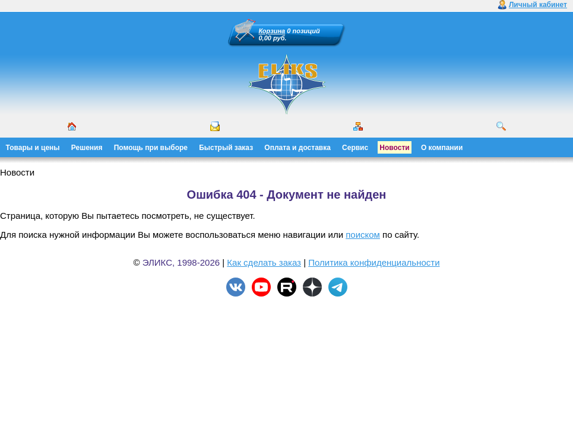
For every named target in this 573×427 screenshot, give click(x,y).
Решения (87, 148)
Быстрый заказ (226, 148)
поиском (363, 235)
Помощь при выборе (151, 148)
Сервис (355, 148)
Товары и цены (33, 148)
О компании (442, 148)
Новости (394, 148)
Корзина (272, 30)
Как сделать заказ (264, 262)
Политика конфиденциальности (373, 262)
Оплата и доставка (297, 148)
